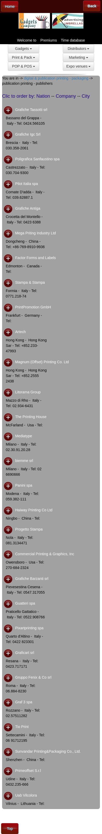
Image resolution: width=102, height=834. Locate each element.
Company (66, 96)
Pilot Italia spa (26, 184)
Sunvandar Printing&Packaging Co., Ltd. (48, 751)
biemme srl (24, 461)
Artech (20, 332)
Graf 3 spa (23, 702)
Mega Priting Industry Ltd (35, 233)
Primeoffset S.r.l (28, 771)
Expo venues (78, 66)
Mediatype (23, 436)
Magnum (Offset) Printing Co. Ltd (42, 362)
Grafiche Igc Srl (27, 134)
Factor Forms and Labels (35, 258)
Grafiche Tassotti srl (31, 110)
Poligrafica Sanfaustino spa (37, 159)
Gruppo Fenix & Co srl (33, 677)
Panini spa (23, 485)
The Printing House (31, 417)
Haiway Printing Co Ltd (33, 510)
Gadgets (23, 49)
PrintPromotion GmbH (33, 307)
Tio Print (22, 727)
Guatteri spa (25, 603)
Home (10, 6)
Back (92, 6)
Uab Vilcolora (26, 795)
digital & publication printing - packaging (56, 78)
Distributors (78, 49)
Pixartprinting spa (29, 628)
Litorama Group (28, 392)
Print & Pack (23, 57)
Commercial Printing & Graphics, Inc (44, 554)
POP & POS (23, 66)
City (86, 96)
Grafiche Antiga (27, 208)
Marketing (78, 57)
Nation (43, 96)
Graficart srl (24, 653)
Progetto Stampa (29, 529)
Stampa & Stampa (30, 282)
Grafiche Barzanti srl (31, 579)
